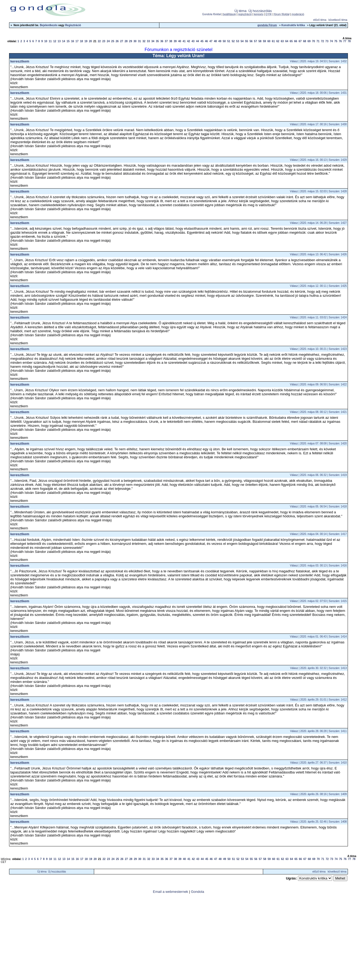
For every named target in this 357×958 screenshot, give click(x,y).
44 (197, 41)
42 (188, 41)
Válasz (294, 61)
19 (86, 41)
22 (99, 41)
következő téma (338, 19)
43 (192, 41)
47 (210, 41)
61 (273, 41)
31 (139, 41)
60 (268, 41)
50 (224, 41)
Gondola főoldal (211, 14)
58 (260, 41)
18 (81, 41)
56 (250, 41)
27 (121, 41)
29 (130, 41)
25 (112, 41)
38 (170, 41)
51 (228, 41)
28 (126, 41)
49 (219, 41)
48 (215, 41)
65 (291, 41)
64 (286, 41)
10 (45, 41)
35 (157, 41)
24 (108, 41)
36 (161, 41)
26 (117, 41)
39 (175, 41)
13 (59, 41)
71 (317, 41)
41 (184, 41)
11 (50, 41)
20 (90, 41)
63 (282, 41)
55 (246, 41)
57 (255, 41)
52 (233, 41)
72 (322, 41)
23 (103, 41)
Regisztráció (73, 25)
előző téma (319, 19)
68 (304, 41)
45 (202, 41)
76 (340, 41)
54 (242, 41)
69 (309, 41)
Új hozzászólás (260, 11)
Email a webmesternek (170, 892)
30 (134, 41)
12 (54, 41)
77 (344, 41)
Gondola (197, 892)
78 (349, 41)
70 (313, 41)
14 (63, 41)
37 (166, 41)
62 (277, 41)
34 (152, 41)
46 (206, 41)
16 (72, 41)
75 (335, 41)
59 (264, 41)
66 (295, 41)
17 (76, 41)
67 (300, 41)
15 (68, 41)
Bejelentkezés (48, 25)
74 (331, 41)
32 (144, 41)
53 (237, 41)
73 (326, 41)
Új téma (241, 11)
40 (179, 41)
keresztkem (19, 61)
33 (148, 41)
